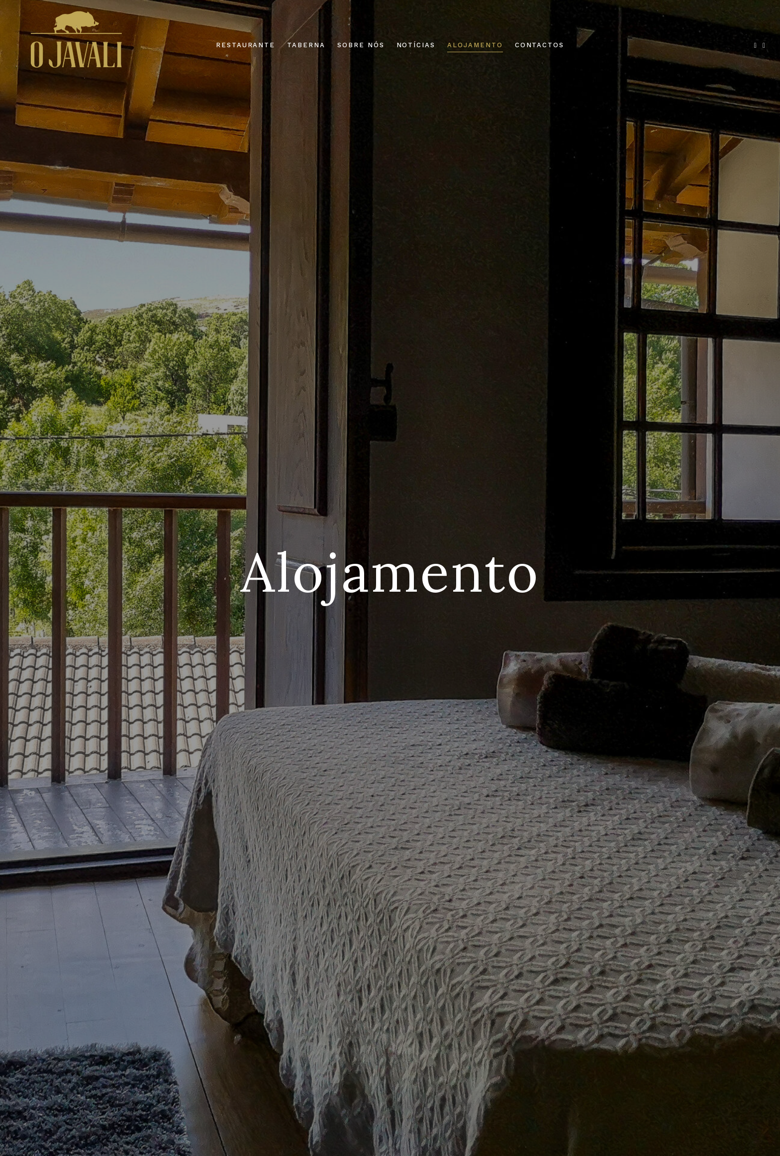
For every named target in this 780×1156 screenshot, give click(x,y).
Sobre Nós (361, 45)
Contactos (540, 45)
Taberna (306, 45)
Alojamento (475, 45)
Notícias (416, 45)
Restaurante (245, 45)
